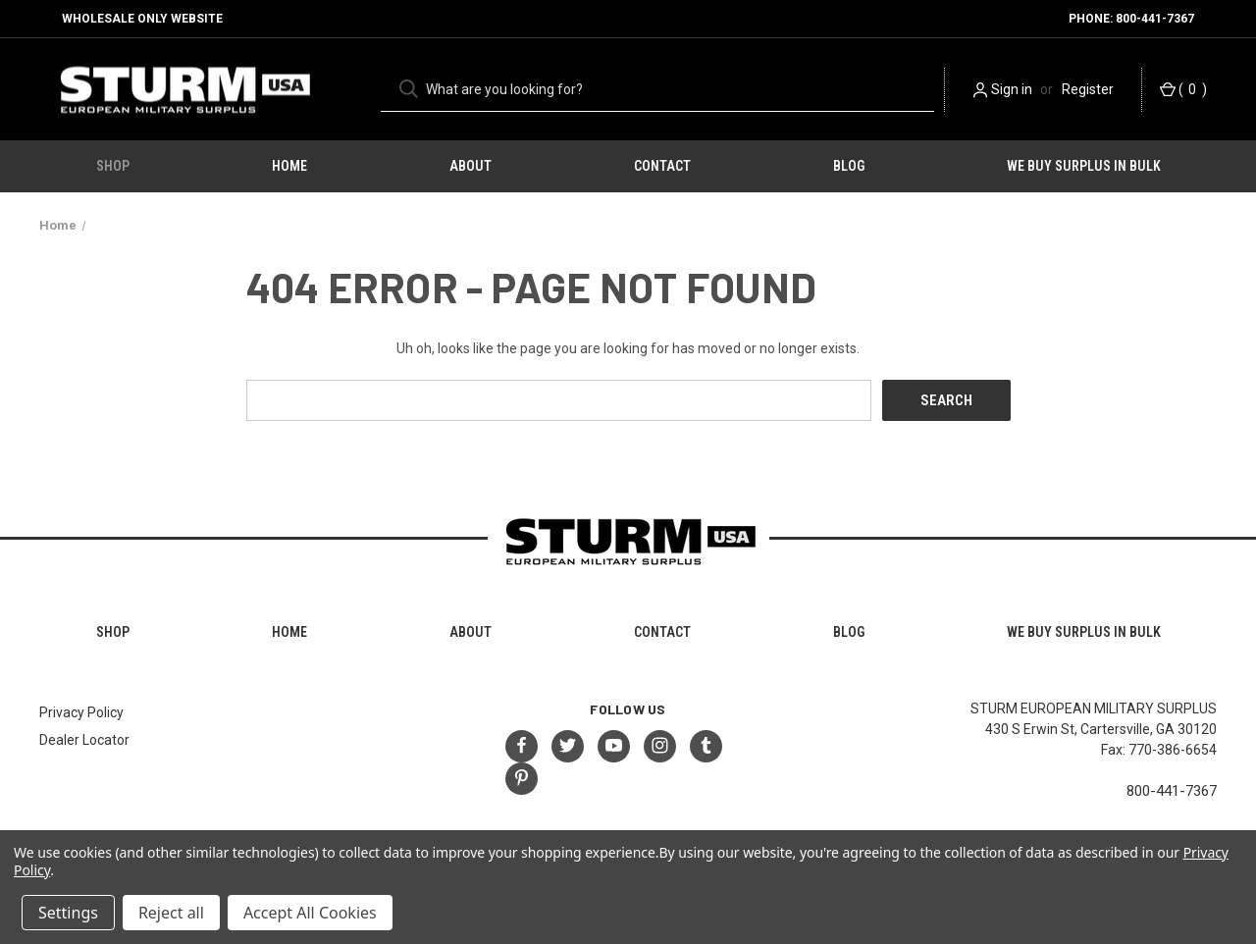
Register (1088, 89)
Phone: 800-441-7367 (1131, 19)
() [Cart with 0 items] (1183, 89)
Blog (848, 166)
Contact (662, 166)
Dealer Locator (84, 740)
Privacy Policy (81, 712)
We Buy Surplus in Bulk (1084, 166)
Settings (68, 912)
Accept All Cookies (310, 912)
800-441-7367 (1171, 791)
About (470, 166)
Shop (113, 166)
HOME (289, 166)
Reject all (171, 912)
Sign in (1011, 89)
